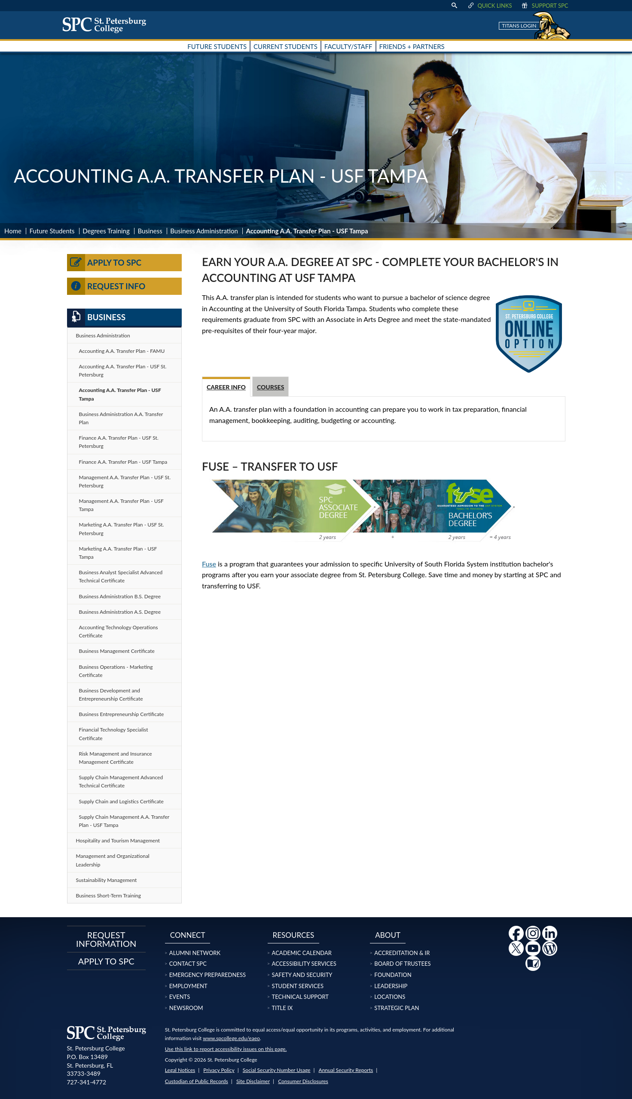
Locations (389, 996)
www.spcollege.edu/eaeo (231, 1038)
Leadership (390, 986)
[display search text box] (454, 5)
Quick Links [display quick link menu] (489, 5)
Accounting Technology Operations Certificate (118, 631)
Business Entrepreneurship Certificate (121, 714)
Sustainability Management (106, 880)
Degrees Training (106, 231)
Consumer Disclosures (303, 1081)
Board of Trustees (402, 963)
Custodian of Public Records (196, 1081)
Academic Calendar (302, 952)
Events (179, 996)
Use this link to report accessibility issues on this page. (226, 1049)
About (387, 935)
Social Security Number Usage (277, 1070)
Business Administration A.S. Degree (120, 612)
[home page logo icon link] (107, 25)
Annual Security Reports (346, 1070)
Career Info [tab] (226, 387)
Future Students (52, 231)
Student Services (298, 986)
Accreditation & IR (402, 952)
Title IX (282, 1007)
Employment (188, 986)
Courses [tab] (270, 387)
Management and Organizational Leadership (113, 860)
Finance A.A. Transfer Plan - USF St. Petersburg (119, 442)
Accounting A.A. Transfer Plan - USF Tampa (120, 394)
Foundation (392, 974)
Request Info (106, 286)
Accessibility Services (304, 963)
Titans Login (519, 25)
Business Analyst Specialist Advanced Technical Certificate (121, 576)
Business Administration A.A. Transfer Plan (121, 418)
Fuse (209, 564)
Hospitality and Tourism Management (118, 840)
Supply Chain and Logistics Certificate (121, 801)
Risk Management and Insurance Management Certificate (115, 757)
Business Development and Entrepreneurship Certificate (111, 694)
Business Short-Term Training (108, 895)
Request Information (106, 939)
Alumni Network (194, 952)
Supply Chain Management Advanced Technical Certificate (121, 781)
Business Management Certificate (117, 651)
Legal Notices (180, 1070)
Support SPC (544, 5)
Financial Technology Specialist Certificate (113, 733)
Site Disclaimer (253, 1081)
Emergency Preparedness (207, 974)
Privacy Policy (218, 1070)
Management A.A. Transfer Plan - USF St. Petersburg (125, 481)
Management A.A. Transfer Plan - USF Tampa (121, 505)
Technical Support (300, 996)
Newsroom (186, 1007)
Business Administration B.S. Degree (120, 596)
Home (12, 231)
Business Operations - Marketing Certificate (116, 671)
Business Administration (204, 231)
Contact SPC (188, 963)
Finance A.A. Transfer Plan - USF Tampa (123, 462)
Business (149, 231)
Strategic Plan (396, 1007)
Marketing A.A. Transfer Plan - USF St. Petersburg (121, 528)
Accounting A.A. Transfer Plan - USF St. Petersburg (123, 370)
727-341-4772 (87, 1082)
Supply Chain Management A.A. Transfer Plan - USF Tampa (124, 821)
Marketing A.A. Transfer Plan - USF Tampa (118, 552)
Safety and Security (302, 974)
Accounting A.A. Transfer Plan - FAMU (122, 351)
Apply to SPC (104, 262)
